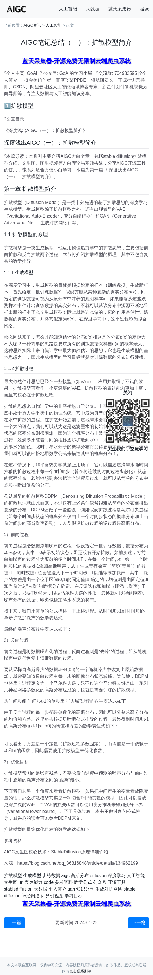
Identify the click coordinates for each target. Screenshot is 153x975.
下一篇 (138, 922)
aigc (65, 875)
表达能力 (34, 882)
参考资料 (64, 882)
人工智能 (68, 8)
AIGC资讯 (32, 25)
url (21, 882)
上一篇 (14, 922)
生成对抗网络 (108, 889)
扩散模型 (13, 875)
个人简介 (57, 889)
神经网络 (31, 895)
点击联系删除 (80, 971)
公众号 (100, 882)
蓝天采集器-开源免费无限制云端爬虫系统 (76, 61)
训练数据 (51, 875)
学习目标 (74, 895)
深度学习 (117, 875)
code (49, 882)
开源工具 (117, 882)
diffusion (98, 875)
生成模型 (32, 875)
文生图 (10, 882)
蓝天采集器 (119, 8)
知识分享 (85, 889)
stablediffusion (18, 889)
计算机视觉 (52, 895)
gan (71, 889)
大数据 (92, 8)
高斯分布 (80, 875)
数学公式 (83, 882)
